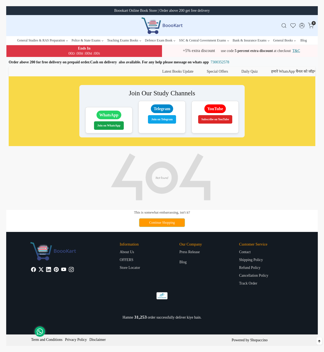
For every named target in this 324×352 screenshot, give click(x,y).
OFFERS (126, 260)
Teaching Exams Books (124, 40)
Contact (245, 252)
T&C (296, 51)
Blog (303, 40)
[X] (41, 270)
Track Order (248, 283)
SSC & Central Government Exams (204, 40)
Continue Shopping (162, 222)
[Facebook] (33, 270)
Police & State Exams (87, 40)
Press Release (189, 252)
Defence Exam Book (160, 40)
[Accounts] (302, 25)
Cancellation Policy (253, 275)
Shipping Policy (251, 260)
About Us (127, 252)
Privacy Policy (76, 340)
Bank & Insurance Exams (251, 40)
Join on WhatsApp (108, 125)
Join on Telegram (162, 119)
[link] (283, 26)
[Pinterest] (56, 270)
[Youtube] (63, 270)
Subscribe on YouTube (215, 119)
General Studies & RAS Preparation (42, 40)
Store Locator (130, 268)
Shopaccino (259, 340)
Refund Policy (250, 268)
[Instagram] (71, 270)
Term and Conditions (47, 340)
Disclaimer (97, 340)
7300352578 (220, 62)
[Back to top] (319, 341)
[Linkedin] (48, 270)
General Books (284, 40)
